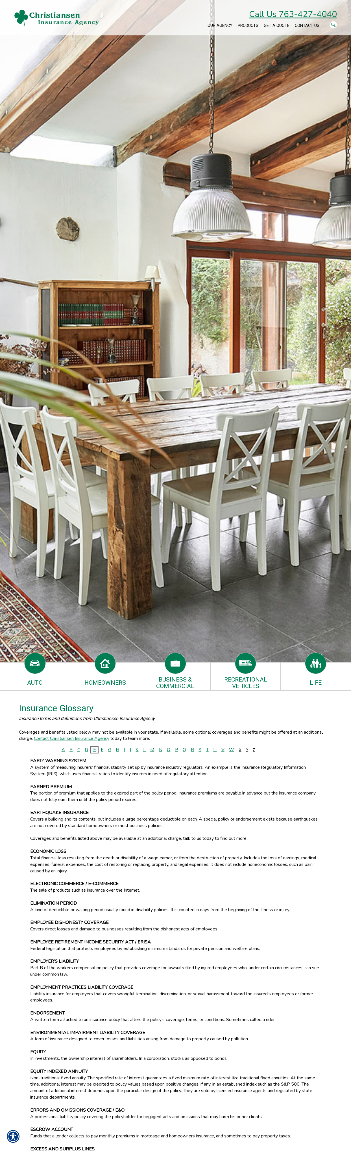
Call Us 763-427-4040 (293, 14)
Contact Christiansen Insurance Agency (71, 738)
